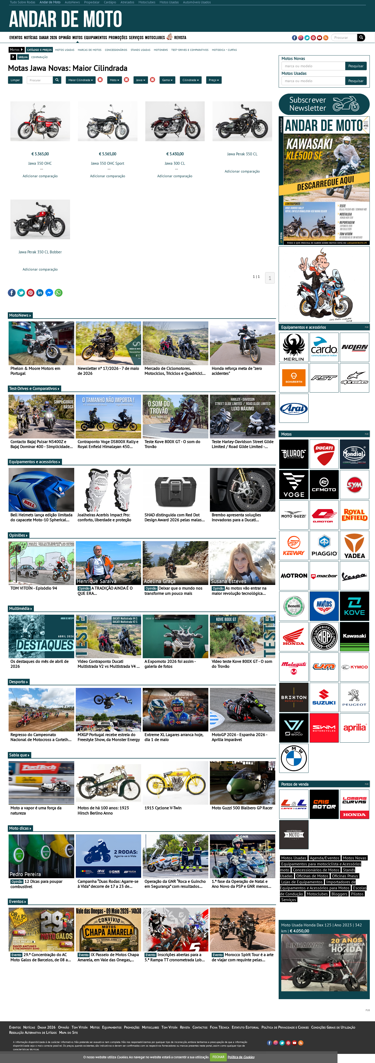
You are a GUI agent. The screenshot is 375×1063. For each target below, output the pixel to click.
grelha (23, 56)
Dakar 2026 (48, 37)
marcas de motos (89, 49)
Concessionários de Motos (316, 879)
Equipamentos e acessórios (35, 463)
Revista (180, 37)
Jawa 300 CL (175, 163)
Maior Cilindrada (80, 80)
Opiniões (18, 536)
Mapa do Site (68, 1041)
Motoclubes (155, 37)
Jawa (140, 80)
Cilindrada (191, 80)
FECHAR (218, 1057)
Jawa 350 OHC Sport (107, 163)
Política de (241, 1057)
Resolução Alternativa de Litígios (33, 1041)
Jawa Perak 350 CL (242, 153)
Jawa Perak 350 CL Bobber (40, 253)
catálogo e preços (39, 49)
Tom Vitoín (80, 1036)
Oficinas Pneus (345, 885)
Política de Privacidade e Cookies (285, 1036)
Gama (167, 80)
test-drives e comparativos (189, 49)
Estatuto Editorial (245, 1036)
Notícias (31, 37)
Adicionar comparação (40, 176)
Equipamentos (95, 37)
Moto (114, 80)
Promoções (118, 37)
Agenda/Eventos (324, 867)
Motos (77, 37)
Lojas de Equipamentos (302, 891)
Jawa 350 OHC (40, 163)
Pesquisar (356, 66)
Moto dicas (20, 829)
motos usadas (64, 49)
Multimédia (21, 610)
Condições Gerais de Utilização (333, 1036)
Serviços (136, 37)
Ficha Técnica (219, 1036)
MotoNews (20, 316)
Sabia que (19, 756)
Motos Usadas (293, 867)
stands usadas (140, 49)
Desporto (18, 683)
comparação (39, 56)
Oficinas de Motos (312, 885)
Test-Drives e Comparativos (34, 390)
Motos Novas (354, 867)
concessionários (116, 49)
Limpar (15, 80)
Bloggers (339, 903)
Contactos (199, 1036)
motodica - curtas (224, 49)
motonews (161, 49)
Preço (214, 80)
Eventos (15, 37)
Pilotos (357, 903)
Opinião (65, 37)
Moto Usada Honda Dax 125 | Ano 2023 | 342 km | (324, 965)
